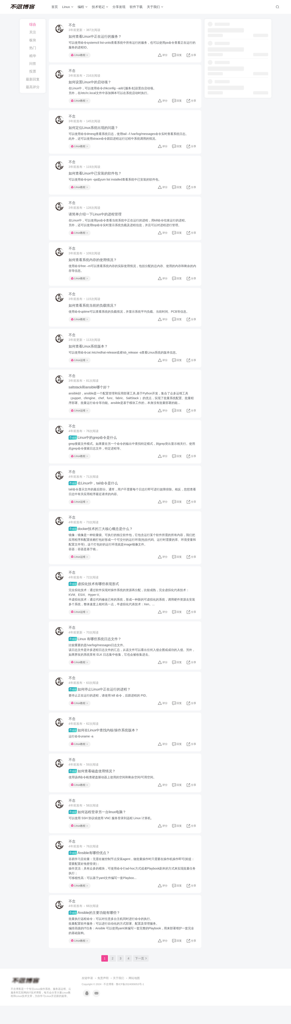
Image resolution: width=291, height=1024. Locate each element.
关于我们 (156, 7)
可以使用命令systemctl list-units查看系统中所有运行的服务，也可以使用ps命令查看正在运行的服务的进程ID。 (131, 45)
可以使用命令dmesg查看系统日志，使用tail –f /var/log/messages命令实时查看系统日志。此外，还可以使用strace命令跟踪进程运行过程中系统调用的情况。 (129, 138)
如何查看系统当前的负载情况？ (93, 311)
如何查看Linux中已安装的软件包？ (95, 176)
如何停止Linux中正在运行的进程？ (100, 702)
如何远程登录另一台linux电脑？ (98, 828)
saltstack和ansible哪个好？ (90, 395)
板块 (32, 40)
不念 (72, 25)
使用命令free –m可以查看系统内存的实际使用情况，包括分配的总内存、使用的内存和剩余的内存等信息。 (131, 273)
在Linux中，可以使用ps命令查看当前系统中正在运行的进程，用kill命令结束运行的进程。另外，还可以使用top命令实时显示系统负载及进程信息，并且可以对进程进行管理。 (129, 227)
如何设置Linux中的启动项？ (90, 83)
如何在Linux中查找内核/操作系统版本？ (104, 744)
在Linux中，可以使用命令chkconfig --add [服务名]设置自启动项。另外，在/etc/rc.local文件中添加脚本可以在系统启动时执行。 (113, 92)
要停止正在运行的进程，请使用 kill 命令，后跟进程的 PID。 (109, 708)
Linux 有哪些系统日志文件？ (95, 651)
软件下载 (136, 7)
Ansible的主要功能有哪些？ (95, 931)
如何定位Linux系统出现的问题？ (94, 130)
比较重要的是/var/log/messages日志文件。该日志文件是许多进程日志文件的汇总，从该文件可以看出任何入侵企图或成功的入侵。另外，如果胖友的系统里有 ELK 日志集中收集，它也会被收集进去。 (129, 662)
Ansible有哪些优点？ (90, 870)
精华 (32, 56)
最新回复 (33, 79)
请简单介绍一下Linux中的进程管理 (95, 218)
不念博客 (108, 1002)
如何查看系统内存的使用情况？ (93, 265)
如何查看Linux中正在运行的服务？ (95, 37)
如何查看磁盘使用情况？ (92, 786)
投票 (32, 71)
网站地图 (134, 996)
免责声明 (103, 996)
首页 (55, 7)
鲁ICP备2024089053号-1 (130, 1002)
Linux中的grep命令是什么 (93, 446)
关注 (32, 32)
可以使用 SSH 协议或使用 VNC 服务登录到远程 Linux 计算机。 (111, 834)
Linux (68, 7)
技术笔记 (100, 7)
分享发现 (119, 7)
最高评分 (33, 87)
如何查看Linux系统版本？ (89, 353)
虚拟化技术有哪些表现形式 (94, 595)
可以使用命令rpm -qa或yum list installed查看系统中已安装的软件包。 (115, 182)
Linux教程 (80, 55)
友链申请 (87, 996)
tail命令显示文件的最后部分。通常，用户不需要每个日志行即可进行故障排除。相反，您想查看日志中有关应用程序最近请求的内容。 (131, 501)
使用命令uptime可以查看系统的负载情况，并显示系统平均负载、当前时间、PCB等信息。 (129, 317)
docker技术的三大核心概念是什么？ (101, 539)
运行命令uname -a (81, 750)
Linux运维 (80, 367)
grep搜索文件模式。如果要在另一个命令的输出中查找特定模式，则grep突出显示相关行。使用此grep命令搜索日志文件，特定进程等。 (131, 455)
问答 (32, 63)
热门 (32, 48)
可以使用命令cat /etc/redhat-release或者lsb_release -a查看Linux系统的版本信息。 (124, 359)
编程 (83, 7)
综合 (32, 24)
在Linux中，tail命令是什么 (94, 493)
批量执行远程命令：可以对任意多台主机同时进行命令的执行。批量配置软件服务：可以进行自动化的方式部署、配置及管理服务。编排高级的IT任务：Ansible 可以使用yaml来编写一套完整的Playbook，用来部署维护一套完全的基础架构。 (132, 944)
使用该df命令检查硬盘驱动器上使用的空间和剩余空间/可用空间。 (113, 792)
